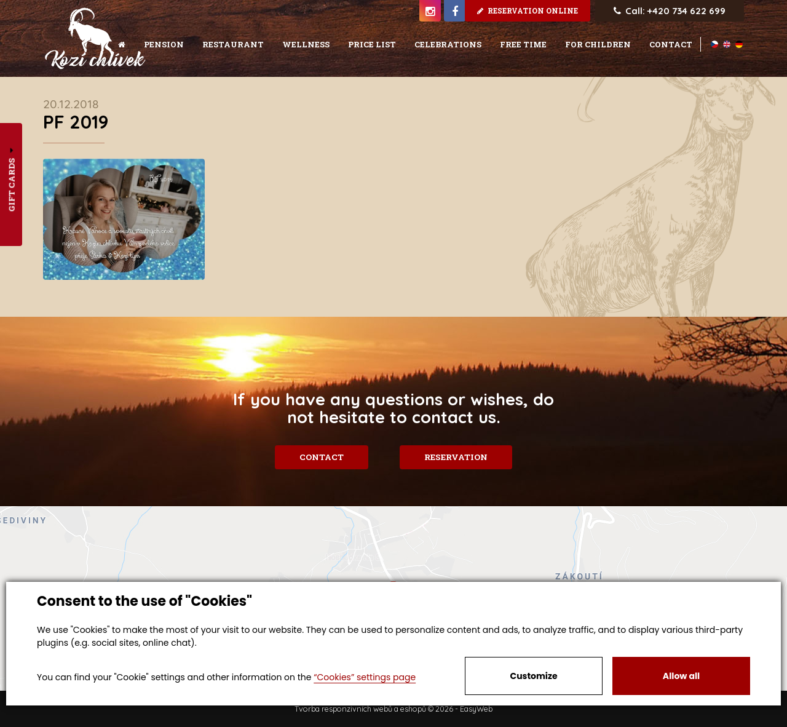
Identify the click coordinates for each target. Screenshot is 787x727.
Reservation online (527, 10)
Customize (533, 676)
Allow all (681, 676)
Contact (321, 457)
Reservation (457, 457)
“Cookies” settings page (365, 677)
